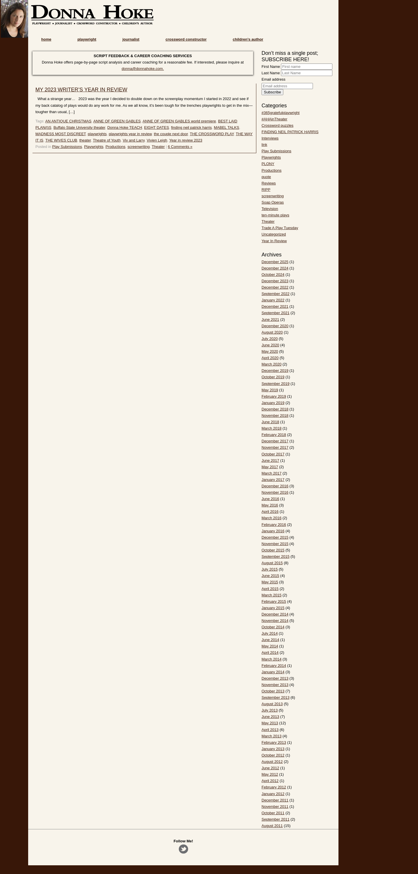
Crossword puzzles (277, 125)
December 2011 (275, 800)
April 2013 (270, 730)
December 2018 (275, 409)
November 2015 (275, 544)
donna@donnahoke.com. (143, 68)
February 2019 (274, 396)
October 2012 (273, 755)
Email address (273, 79)
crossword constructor (186, 39)
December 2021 (275, 306)
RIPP (266, 189)
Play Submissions (67, 146)
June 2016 (270, 499)
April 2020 (270, 358)
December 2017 (275, 441)
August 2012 (272, 761)
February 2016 (274, 524)
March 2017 (272, 473)
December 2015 (275, 537)
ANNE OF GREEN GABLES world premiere (179, 121)
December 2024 (275, 268)
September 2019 (275, 383)
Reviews (269, 183)
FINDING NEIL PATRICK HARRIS (290, 132)
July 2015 (270, 569)
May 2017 (270, 467)
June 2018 (270, 422)
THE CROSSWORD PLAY (212, 134)
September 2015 (275, 556)
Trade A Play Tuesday (280, 228)
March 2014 (272, 659)
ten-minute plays (275, 215)
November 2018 (275, 415)
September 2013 (275, 697)
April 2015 (270, 589)
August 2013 (272, 704)
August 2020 (272, 332)
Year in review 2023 (185, 140)
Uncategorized (274, 234)
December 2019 (275, 370)
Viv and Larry (134, 140)
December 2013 (275, 678)
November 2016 (275, 492)
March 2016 (272, 518)
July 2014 (270, 633)
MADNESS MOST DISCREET (60, 134)
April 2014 (270, 652)
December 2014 (275, 614)
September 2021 (275, 313)
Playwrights (93, 146)
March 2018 (272, 428)
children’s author (248, 39)
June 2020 (270, 345)
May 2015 (270, 582)
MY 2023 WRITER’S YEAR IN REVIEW (81, 90)
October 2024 (273, 274)
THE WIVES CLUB (61, 140)
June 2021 (270, 319)
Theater (158, 146)
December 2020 (275, 326)
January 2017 (273, 479)
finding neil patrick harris (191, 127)
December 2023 (275, 281)
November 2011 (275, 806)
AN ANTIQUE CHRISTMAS (68, 121)
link (264, 144)
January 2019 (273, 403)
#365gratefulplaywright (281, 113)
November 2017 (275, 447)
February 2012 (274, 787)
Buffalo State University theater (79, 127)
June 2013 (270, 716)
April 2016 (270, 511)
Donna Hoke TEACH (124, 127)
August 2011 (272, 826)
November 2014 (275, 620)
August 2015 (272, 563)
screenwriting (138, 146)
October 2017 (273, 454)
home (46, 39)
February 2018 (274, 435)
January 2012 (273, 794)
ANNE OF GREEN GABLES (116, 121)
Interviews (270, 138)
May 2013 (270, 723)
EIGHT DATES (156, 127)
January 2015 (273, 608)
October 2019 (273, 377)
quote (266, 177)
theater (85, 140)
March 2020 (272, 364)
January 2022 (273, 300)
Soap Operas (273, 202)
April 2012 (270, 781)
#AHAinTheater (274, 119)
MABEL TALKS (226, 127)
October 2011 (273, 813)
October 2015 (273, 550)
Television (270, 209)
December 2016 (275, 486)
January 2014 (273, 672)
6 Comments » (180, 146)
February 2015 (274, 601)
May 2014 (270, 646)
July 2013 (270, 710)
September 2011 (275, 819)
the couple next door (171, 134)
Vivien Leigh (157, 140)
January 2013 (273, 749)
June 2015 (270, 575)
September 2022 (275, 294)
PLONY (268, 164)
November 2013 (275, 685)
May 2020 (270, 351)
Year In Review (274, 241)
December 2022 (275, 287)
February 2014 (274, 665)
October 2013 (273, 691)
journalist (131, 39)
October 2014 (273, 627)
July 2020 (270, 338)
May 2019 (270, 390)
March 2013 (272, 736)
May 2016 (270, 505)
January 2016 (273, 531)
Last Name (271, 73)
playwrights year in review (130, 134)
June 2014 (270, 640)
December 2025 (275, 262)
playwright (87, 39)
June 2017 (270, 460)
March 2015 (272, 595)
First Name (271, 66)
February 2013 (274, 742)
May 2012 (270, 774)
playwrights (97, 134)
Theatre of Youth (106, 140)
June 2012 (270, 768)
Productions (115, 146)
